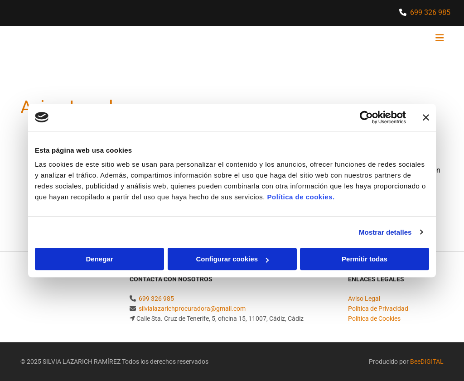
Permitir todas (364, 259)
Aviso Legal (364, 298)
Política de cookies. (300, 197)
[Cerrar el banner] (426, 117)
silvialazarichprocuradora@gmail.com (192, 308)
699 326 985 (430, 12)
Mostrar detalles (385, 232)
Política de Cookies (374, 318)
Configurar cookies (232, 259)
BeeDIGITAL (427, 361)
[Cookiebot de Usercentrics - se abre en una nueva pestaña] (366, 117)
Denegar (99, 259)
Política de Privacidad (378, 308)
